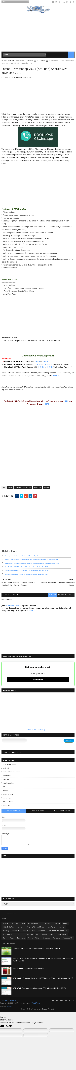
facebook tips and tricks (58, 931)
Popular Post (38, 811)
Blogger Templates (48, 1009)
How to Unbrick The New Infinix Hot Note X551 (30, 969)
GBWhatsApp (43, 61)
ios (4, 787)
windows (6, 806)
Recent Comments (62, 811)
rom (4, 938)
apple (62, 928)
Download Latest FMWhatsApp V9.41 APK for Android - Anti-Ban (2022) (26, 571)
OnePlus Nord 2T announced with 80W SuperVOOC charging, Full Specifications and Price (32, 563)
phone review (8, 795)
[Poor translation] (9, 1026)
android (11, 61)
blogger (52, 595)
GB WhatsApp (31, 61)
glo (18, 935)
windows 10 (68, 938)
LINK (31, 611)
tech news (7, 798)
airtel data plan (8, 928)
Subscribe (38, 680)
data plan (6, 780)
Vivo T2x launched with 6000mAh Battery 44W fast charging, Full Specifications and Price (31, 560)
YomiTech (36, 1004)
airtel (65, 924)
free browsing (8, 783)
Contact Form (13, 811)
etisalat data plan (29, 931)
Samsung (48, 924)
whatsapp (54, 61)
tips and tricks (8, 802)
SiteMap (5, 1001)
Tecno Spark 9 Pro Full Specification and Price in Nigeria (21, 556)
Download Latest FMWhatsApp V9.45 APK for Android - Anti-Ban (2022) (26, 567)
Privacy (13, 1001)
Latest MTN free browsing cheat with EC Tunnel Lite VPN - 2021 (37, 949)
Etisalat (5, 924)
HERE (37, 362)
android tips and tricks (11, 772)
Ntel (23, 924)
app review (20, 61)
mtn (51, 935)
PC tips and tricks (9, 765)
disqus (70, 595)
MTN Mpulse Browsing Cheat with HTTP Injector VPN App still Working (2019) (43, 979)
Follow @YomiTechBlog (35, 730)
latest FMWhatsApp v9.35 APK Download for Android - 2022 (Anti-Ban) (26, 575)
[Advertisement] (38, 32)
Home (3, 61)
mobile (5, 791)
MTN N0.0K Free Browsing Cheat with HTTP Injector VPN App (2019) (39, 989)
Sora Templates (34, 1009)
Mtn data (15, 924)
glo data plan (28, 935)
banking (6, 931)
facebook (62, 595)
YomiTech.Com (12, 606)
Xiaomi (57, 924)
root (11, 938)
